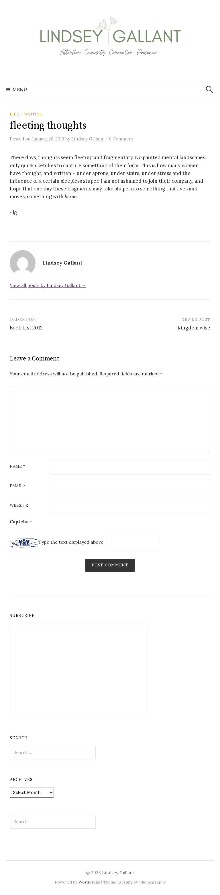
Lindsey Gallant (118, 872)
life (14, 114)
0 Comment (121, 139)
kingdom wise (194, 328)
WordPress (89, 882)
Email (18, 486)
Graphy (125, 882)
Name (17, 466)
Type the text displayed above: (71, 542)
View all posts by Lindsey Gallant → (48, 285)
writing (33, 114)
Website (19, 506)
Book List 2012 (26, 328)
